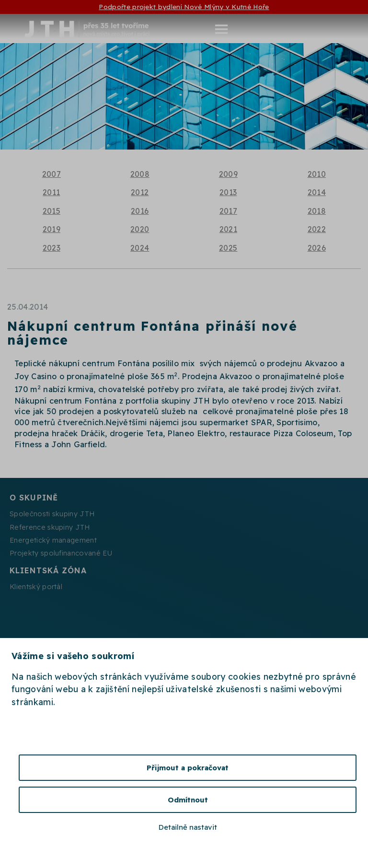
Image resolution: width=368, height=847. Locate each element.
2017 (228, 211)
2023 (51, 248)
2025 (228, 248)
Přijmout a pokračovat (188, 767)
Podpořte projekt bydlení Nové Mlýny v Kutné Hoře (184, 6)
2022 (317, 229)
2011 (51, 192)
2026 (317, 248)
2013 (228, 192)
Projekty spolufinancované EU (61, 553)
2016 (140, 211)
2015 (51, 211)
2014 (317, 192)
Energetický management (53, 540)
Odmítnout (188, 799)
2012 (140, 192)
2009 (228, 174)
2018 (317, 211)
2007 (51, 174)
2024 (139, 248)
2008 (140, 174)
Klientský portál (36, 586)
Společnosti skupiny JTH (52, 514)
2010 (317, 174)
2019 (51, 229)
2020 (139, 229)
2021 (228, 229)
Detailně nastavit (188, 827)
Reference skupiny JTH (50, 527)
